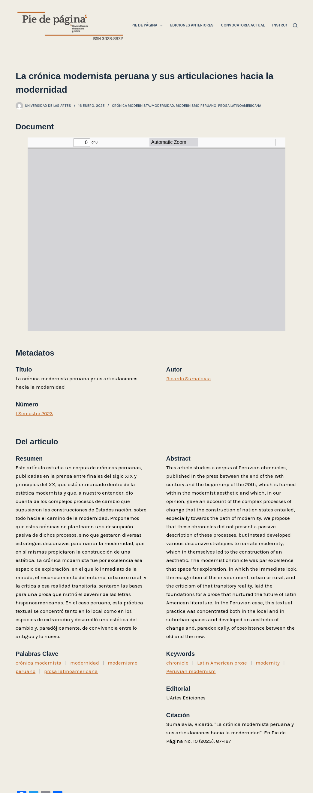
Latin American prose (222, 663)
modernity (268, 663)
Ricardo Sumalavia (188, 378)
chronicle (177, 663)
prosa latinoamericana (239, 105)
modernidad (163, 105)
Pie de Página (148, 25)
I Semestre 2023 (34, 413)
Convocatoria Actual (243, 25)
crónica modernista (131, 105)
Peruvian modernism (191, 671)
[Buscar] (295, 25)
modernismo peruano (196, 105)
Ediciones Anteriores (191, 25)
